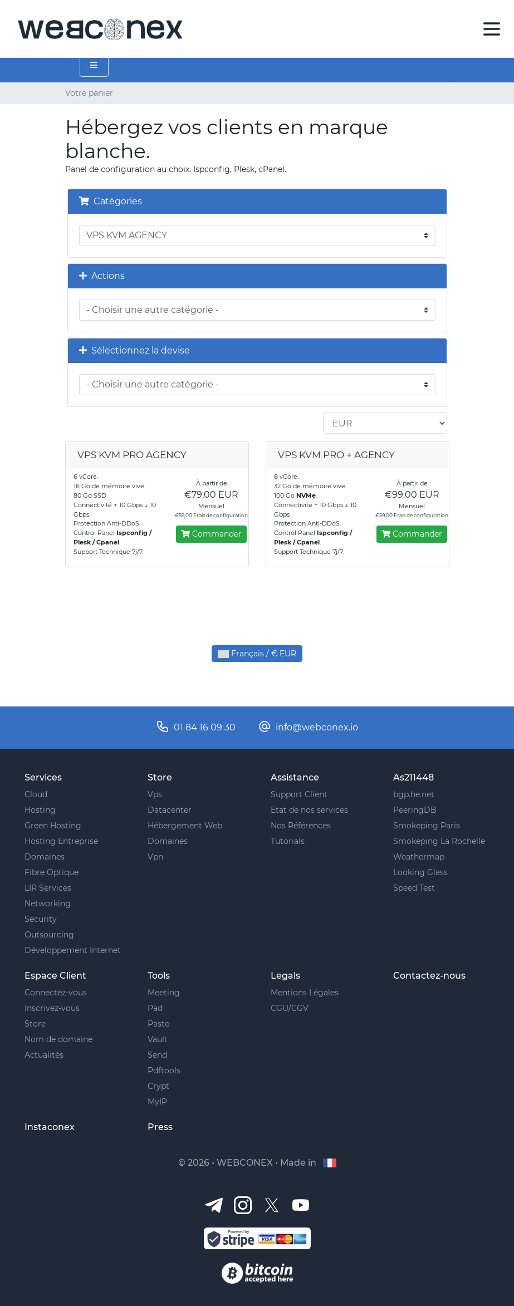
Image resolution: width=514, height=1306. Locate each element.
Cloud (36, 794)
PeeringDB (415, 810)
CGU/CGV (290, 1008)
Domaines (45, 857)
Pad (155, 1008)
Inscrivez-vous (52, 1008)
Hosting (40, 810)
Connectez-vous (56, 993)
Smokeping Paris (426, 826)
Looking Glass (420, 872)
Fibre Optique (52, 872)
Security (41, 919)
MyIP (157, 1102)
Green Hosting (53, 826)
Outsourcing (49, 935)
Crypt (158, 1086)
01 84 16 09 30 (205, 727)
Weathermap (418, 857)
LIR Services (48, 888)
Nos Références (301, 826)
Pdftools (164, 1071)
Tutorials (288, 841)
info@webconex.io (317, 727)
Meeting (164, 993)
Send (157, 1055)
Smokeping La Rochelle (439, 841)
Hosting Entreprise (61, 841)
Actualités (44, 1055)
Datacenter (170, 810)
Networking (48, 904)
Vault (158, 1039)
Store (35, 1024)
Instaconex (50, 1127)
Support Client (299, 794)
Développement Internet (73, 950)
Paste (158, 1024)
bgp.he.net (413, 794)
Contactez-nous (429, 975)
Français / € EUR (257, 654)
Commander (211, 534)
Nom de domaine (58, 1039)
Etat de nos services (309, 810)
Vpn (155, 857)
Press (160, 1127)
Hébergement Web (185, 826)
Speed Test (414, 888)
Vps (155, 794)
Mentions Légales (305, 993)
